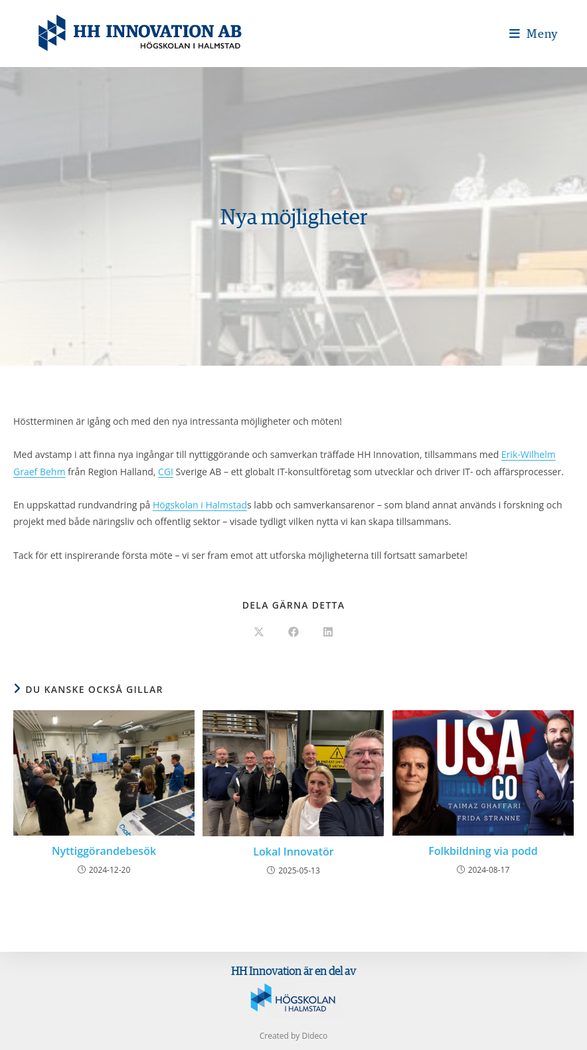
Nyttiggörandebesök (104, 851)
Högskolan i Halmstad (200, 504)
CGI (165, 471)
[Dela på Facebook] (293, 632)
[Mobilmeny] (533, 33)
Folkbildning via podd (483, 851)
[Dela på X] (259, 632)
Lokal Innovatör (293, 851)
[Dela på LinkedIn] (328, 632)
